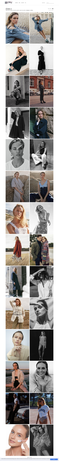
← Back (6, 7)
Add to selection (50, 8)
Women (16, 2)
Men (19, 2)
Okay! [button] (54, 459)
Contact (22, 2)
